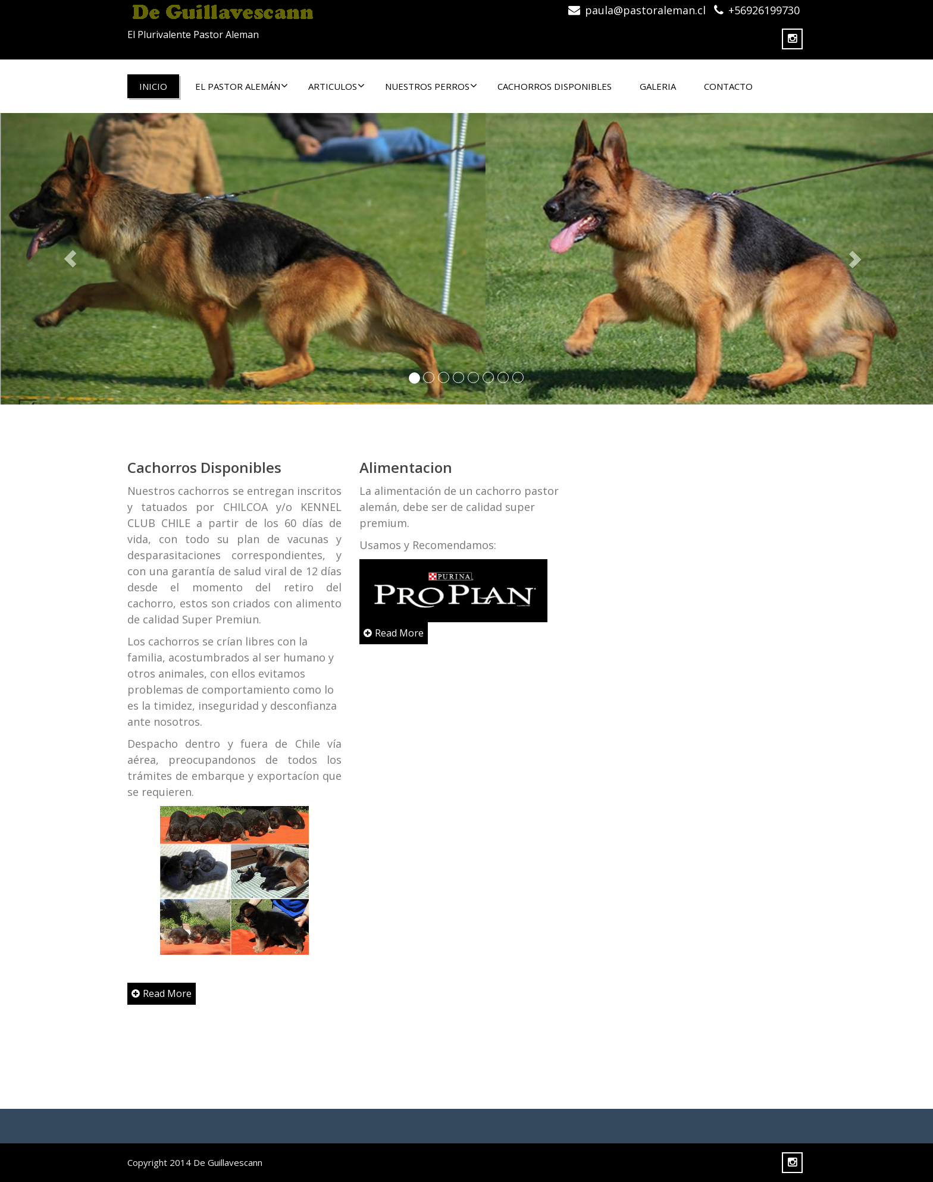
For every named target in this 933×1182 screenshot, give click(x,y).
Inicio (153, 86)
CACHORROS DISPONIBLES (554, 86)
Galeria (658, 86)
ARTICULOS (336, 86)
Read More (162, 993)
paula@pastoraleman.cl (645, 10)
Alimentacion (405, 467)
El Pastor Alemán (241, 86)
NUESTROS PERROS (431, 86)
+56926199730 (764, 10)
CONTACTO (728, 86)
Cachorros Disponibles (204, 467)
